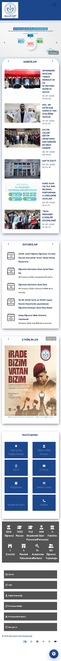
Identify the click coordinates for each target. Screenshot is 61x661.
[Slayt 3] (18, 52)
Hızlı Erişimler (30, 434)
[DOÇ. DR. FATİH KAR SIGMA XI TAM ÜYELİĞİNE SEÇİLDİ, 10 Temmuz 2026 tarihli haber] (30, 114)
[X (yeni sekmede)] (43, 641)
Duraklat (53, 53)
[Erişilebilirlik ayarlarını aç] (53, 653)
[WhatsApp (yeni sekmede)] (31, 641)
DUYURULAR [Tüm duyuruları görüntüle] (30, 244)
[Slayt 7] (34, 52)
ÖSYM (10, 574)
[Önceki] (4, 40)
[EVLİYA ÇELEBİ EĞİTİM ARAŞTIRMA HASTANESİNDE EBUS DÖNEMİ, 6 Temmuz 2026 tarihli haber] (30, 142)
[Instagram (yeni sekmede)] (49, 641)
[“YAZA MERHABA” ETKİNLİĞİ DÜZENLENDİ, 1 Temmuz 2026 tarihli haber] (30, 219)
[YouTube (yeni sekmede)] (55, 641)
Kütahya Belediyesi (16, 616)
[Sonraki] (56, 40)
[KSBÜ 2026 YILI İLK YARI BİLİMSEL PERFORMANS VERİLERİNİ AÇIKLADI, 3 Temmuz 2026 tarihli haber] (30, 194)
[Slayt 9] (42, 52)
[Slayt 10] (46, 52)
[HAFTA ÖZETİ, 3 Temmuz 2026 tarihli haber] (30, 169)
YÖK (9, 585)
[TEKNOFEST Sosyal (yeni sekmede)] (25, 641)
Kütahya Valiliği (14, 606)
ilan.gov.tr (11, 627)
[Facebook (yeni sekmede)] (37, 641)
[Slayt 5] (26, 52)
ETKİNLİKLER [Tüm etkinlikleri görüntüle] (30, 339)
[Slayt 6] (30, 52)
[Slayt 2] (15, 52)
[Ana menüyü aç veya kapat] (54, 4)
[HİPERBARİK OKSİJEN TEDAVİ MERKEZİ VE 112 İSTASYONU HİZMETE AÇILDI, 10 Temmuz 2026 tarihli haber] (30, 84)
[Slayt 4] (22, 52)
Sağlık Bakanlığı (14, 595)
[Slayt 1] (11, 52)
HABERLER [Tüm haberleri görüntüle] (30, 61)
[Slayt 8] (38, 52)
